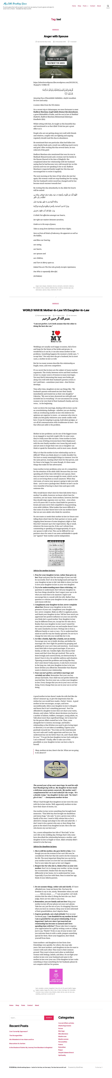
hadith (70, 994)
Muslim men (63, 1043)
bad (41, 286)
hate (52, 996)
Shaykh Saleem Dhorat (67, 1059)
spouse (45, 290)
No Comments (73, 322)
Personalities (63, 1048)
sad (73, 288)
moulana (60, 288)
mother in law (48, 998)
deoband (49, 286)
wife (60, 290)
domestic (60, 286)
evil (62, 994)
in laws (60, 996)
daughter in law (53, 994)
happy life (47, 996)
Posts (85, 6)
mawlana (47, 288)
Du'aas (60, 1035)
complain (41, 994)
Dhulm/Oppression (65, 1032)
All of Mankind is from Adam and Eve (23, 1046)
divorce (55, 286)
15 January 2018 (59, 322)
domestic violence (69, 286)
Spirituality (62, 1061)
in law (55, 996)
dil (59, 994)
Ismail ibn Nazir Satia (44, 42)
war (74, 998)
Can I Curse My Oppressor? (20, 1038)
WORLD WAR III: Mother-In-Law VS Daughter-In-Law (56, 313)
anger (37, 286)
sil (68, 998)
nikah (58, 998)
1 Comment (73, 42)
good (66, 994)
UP (58, 290)
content (46, 994)
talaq (48, 290)
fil (63, 994)
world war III (52, 1000)
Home (74, 6)
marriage (65, 996)
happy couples (40, 996)
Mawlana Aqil (54, 288)
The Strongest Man (16, 1042)
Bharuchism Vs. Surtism (18, 1050)
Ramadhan (62, 1053)
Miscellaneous (64, 1040)
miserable (73, 996)
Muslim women (64, 1045)
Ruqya (60, 1056)
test (71, 998)
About (99, 6)
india (42, 288)
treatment (54, 290)
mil (69, 996)
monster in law (40, 998)
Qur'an (63, 998)
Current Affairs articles (67, 1029)
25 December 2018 (60, 42)
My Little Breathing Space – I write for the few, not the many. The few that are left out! (43, 1073)
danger (44, 286)
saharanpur (39, 290)
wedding (38, 1000)
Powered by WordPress (80, 1073)
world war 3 (44, 1000)
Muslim (55, 998)
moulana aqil (67, 288)
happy (74, 994)
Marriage (56, 30)
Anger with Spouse (56, 36)
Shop (79, 6)
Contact (92, 6)
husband (38, 288)
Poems (61, 1051)
